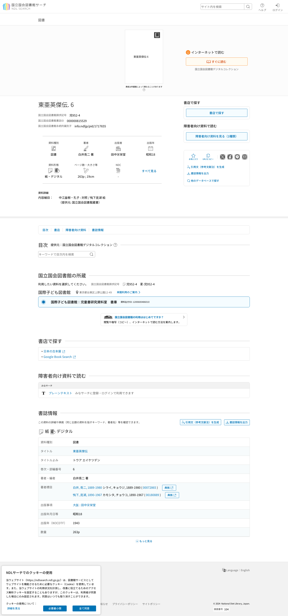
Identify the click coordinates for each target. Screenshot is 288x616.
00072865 (149, 487)
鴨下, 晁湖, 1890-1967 (87, 495)
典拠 (169, 488)
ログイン (278, 7)
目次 (45, 230)
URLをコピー (208, 156)
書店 (57, 230)
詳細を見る (13, 608)
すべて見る (149, 171)
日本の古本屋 (55, 351)
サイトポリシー (151, 604)
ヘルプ (262, 7)
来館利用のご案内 (129, 292)
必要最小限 (54, 608)
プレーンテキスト (60, 393)
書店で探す (216, 113)
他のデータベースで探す (203, 181)
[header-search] (226, 6)
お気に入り (193, 156)
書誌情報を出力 (198, 173)
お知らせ (103, 604)
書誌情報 (98, 230)
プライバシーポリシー (125, 604)
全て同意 (84, 608)
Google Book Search (60, 356)
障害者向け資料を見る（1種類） (216, 136)
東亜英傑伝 (80, 451)
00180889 (152, 495)
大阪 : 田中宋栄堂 (84, 505)
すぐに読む (216, 61)
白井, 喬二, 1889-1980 (87, 487)
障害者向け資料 (76, 230)
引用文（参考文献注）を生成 (205, 167)
